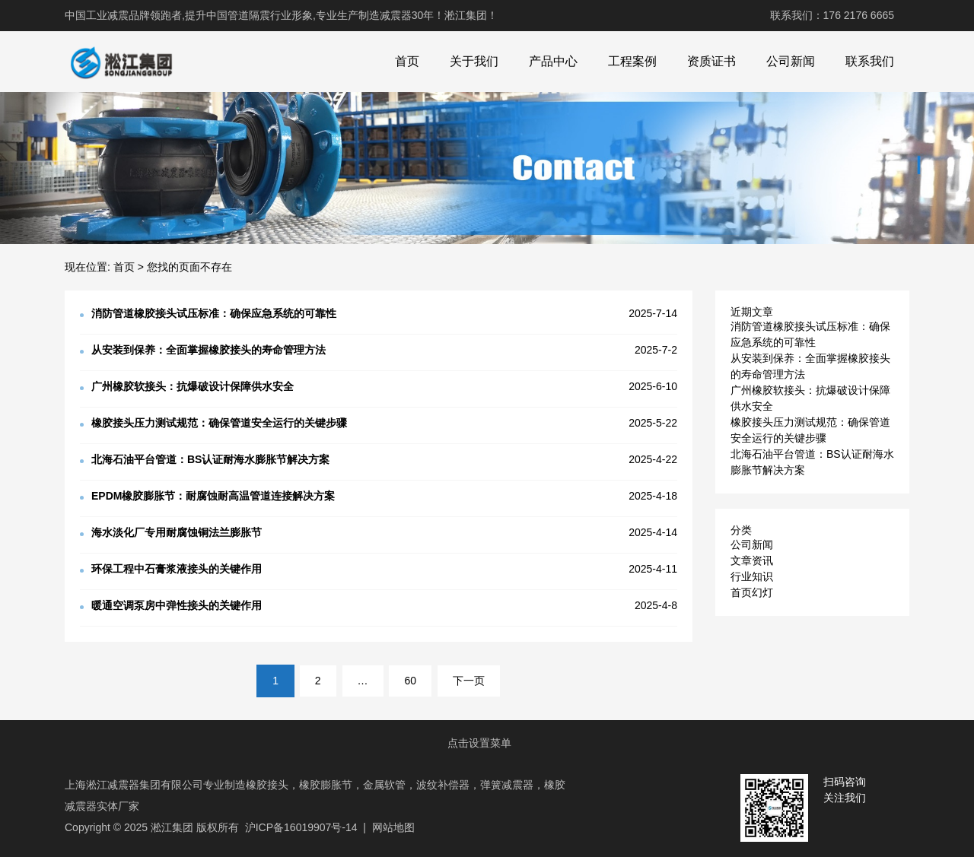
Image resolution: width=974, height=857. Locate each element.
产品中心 (553, 61)
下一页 (469, 680)
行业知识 (751, 576)
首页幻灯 (751, 592)
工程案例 (632, 61)
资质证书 (711, 61)
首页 (407, 61)
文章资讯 (751, 560)
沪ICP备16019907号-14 (301, 827)
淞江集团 (172, 827)
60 (410, 680)
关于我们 (474, 61)
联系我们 (869, 61)
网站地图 (393, 827)
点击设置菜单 (479, 743)
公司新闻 (790, 61)
